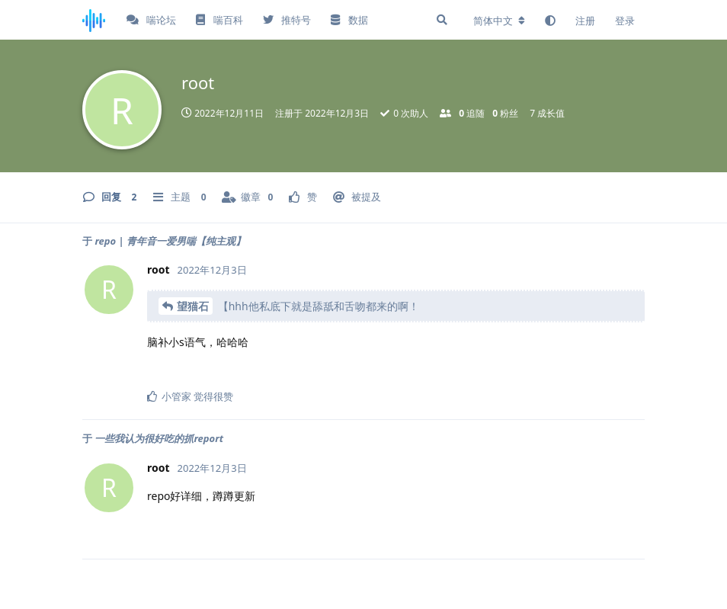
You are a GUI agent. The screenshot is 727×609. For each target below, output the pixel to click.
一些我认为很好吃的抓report (158, 438)
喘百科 (219, 20)
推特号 (287, 20)
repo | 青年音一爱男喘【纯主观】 (169, 241)
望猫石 (193, 306)
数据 (349, 20)
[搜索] (442, 20)
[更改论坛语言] (499, 20)
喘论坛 (151, 20)
